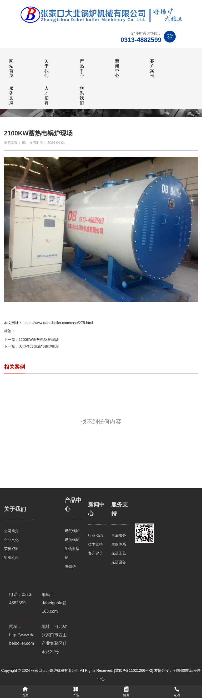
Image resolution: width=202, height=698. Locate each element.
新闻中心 (117, 68)
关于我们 (46, 68)
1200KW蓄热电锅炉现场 (39, 339)
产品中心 (82, 68)
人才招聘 (46, 95)
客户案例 (152, 68)
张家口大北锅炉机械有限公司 (55, 670)
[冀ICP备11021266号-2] (133, 670)
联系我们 (82, 95)
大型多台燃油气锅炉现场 (39, 346)
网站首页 (11, 68)
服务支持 (11, 95)
